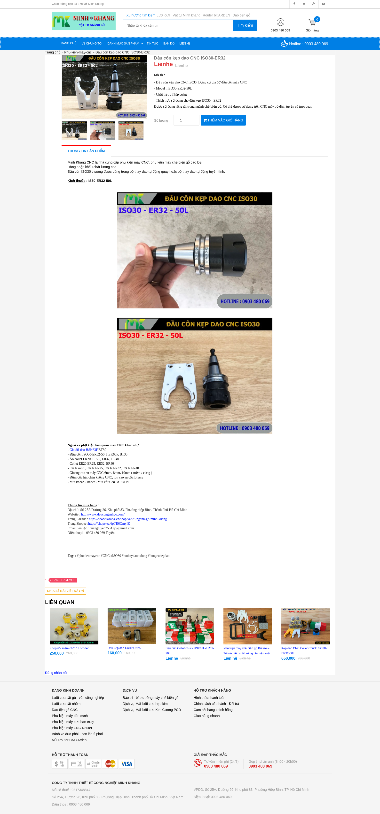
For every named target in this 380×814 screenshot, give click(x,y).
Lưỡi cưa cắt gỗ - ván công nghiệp (78, 698)
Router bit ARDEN (216, 15)
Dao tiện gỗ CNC (65, 710)
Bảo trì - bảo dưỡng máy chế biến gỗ (151, 698)
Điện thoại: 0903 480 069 (71, 804)
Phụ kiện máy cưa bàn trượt (73, 722)
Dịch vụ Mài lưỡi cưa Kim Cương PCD (152, 710)
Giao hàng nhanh (207, 716)
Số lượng (161, 120)
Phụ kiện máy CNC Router (72, 728)
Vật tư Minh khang (186, 15)
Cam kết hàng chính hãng (213, 710)
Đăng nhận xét (56, 673)
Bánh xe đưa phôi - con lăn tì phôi (77, 734)
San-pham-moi (63, 580)
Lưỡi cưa (163, 15)
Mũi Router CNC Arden (69, 740)
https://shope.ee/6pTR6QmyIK (109, 523)
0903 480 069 (280, 30)
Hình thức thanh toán (209, 698)
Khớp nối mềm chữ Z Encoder (69, 648)
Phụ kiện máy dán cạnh (70, 716)
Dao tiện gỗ (241, 15)
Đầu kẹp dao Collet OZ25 (124, 648)
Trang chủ (53, 52)
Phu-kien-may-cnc (78, 52)
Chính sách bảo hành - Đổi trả (216, 704)
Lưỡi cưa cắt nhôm (66, 704)
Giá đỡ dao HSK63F (84, 450)
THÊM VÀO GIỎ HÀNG (223, 120)
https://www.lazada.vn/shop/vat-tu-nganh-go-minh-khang (128, 519)
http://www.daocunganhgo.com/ (103, 514)
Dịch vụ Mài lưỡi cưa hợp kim (145, 704)
